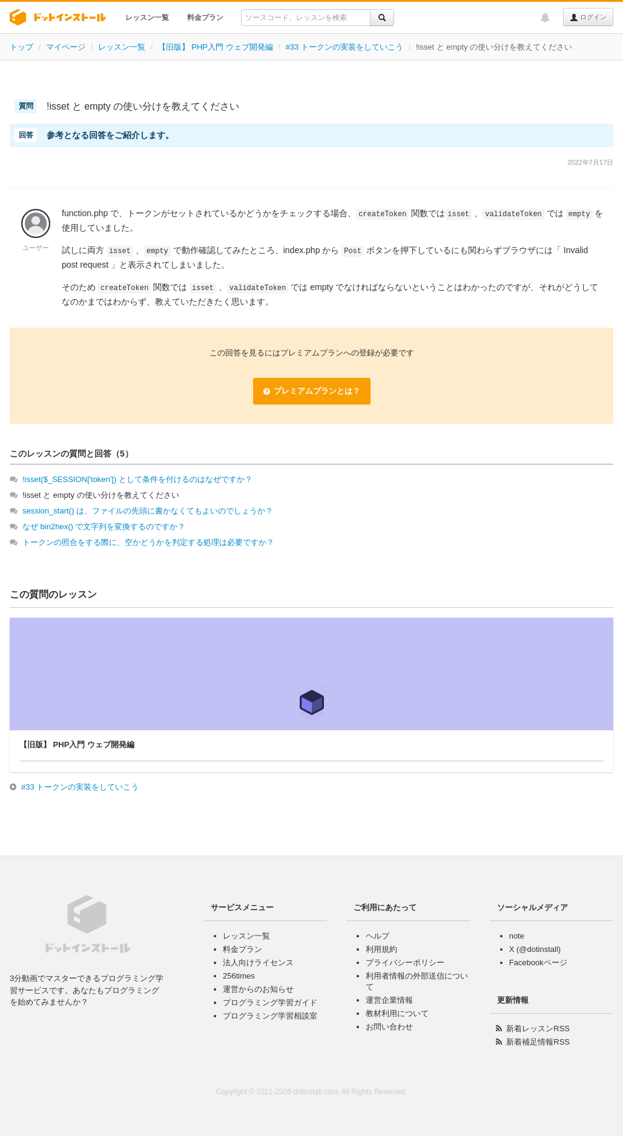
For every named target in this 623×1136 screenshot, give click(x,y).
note (516, 935)
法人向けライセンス (258, 962)
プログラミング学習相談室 (270, 1015)
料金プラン (205, 17)
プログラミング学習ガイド (270, 1002)
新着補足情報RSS (538, 1041)
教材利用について (397, 1013)
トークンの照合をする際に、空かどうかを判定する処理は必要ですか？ (148, 542)
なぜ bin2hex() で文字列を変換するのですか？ (103, 526)
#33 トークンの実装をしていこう (344, 46)
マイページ (65, 46)
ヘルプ (377, 935)
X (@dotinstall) (535, 949)
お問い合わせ (389, 1026)
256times (239, 975)
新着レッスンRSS (538, 1028)
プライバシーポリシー (405, 962)
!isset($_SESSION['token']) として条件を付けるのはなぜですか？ (137, 479)
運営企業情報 (389, 1000)
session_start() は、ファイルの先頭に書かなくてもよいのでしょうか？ (147, 510)
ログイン (588, 17)
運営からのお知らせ (258, 989)
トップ (21, 46)
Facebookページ (538, 962)
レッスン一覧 (147, 17)
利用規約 (381, 949)
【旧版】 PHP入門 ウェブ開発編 (215, 46)
